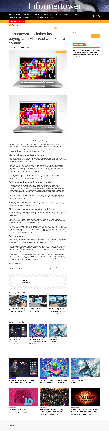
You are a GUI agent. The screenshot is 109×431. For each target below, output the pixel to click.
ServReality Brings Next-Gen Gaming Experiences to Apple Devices (17, 339)
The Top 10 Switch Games (18, 410)
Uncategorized (12, 407)
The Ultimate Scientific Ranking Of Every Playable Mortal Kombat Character (52, 412)
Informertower (54, 5)
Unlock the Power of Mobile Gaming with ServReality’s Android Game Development (37, 339)
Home (10, 14)
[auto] (96, 15)
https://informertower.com (27, 282)
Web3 (53, 17)
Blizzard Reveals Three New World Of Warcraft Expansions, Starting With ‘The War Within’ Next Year (85, 412)
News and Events (23, 17)
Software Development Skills (40, 17)
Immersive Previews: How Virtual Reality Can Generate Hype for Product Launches (57, 309)
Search (75, 32)
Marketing (77, 14)
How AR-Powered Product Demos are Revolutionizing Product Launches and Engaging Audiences (17, 310)
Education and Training (51, 14)
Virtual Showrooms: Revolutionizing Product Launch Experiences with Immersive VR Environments (37, 310)
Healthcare (66, 14)
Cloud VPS (12, 17)
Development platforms (23, 14)
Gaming (37, 14)
